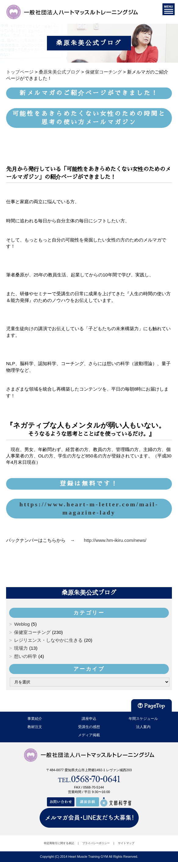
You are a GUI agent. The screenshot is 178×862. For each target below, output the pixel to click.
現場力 (21, 648)
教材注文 (34, 727)
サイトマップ (126, 843)
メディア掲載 (89, 735)
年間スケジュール (143, 719)
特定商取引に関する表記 (59, 843)
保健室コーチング (32, 632)
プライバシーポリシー (96, 843)
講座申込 (89, 719)
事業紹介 (34, 719)
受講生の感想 (89, 727)
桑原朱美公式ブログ (89, 592)
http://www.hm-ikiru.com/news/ (115, 540)
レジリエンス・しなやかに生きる (48, 640)
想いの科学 (25, 656)
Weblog (22, 624)
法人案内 (143, 727)
